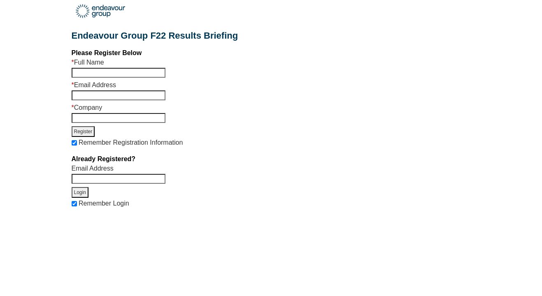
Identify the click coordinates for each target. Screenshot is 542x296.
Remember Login (104, 203)
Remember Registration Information (131, 142)
